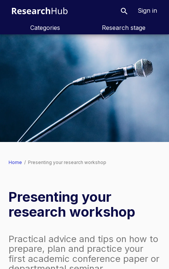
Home (15, 162)
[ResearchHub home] (39, 10)
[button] (124, 10)
